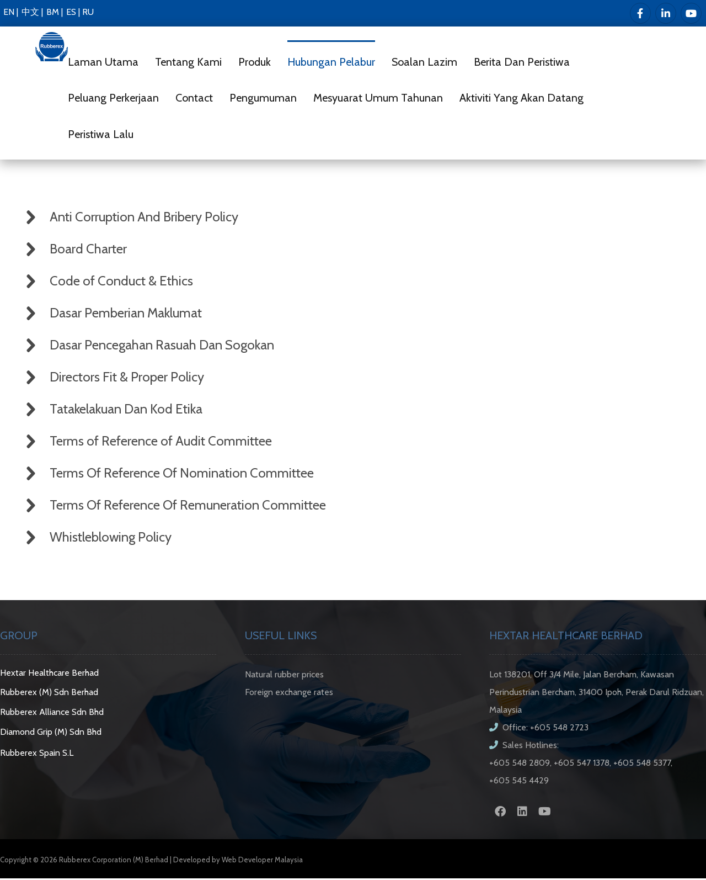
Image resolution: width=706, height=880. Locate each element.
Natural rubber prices (284, 675)
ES (71, 12)
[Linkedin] (522, 813)
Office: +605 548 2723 (539, 728)
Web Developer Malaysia (262, 860)
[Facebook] (640, 13)
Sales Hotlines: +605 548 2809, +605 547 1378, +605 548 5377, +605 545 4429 (580, 764)
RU (88, 12)
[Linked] (665, 13)
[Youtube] (691, 13)
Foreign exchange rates (289, 693)
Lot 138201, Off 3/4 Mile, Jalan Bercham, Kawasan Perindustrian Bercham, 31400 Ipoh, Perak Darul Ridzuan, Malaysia (596, 693)
